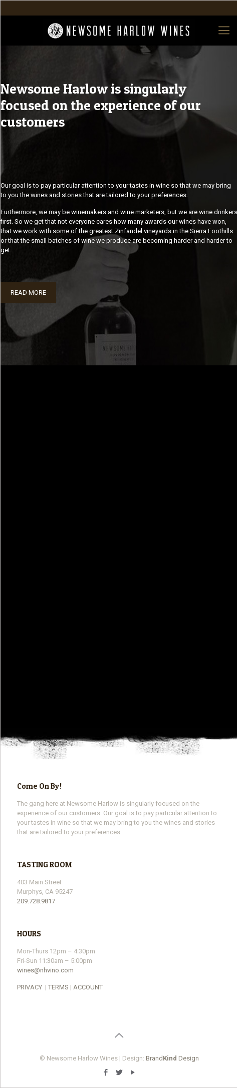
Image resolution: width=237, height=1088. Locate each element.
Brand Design (172, 1058)
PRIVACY (29, 987)
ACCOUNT (88, 987)
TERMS (58, 987)
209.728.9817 (36, 901)
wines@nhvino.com (45, 970)
